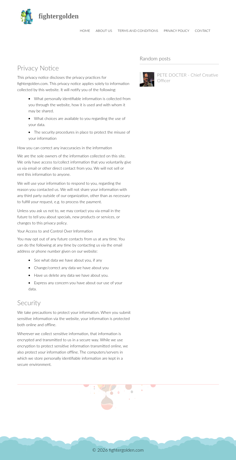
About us (104, 31)
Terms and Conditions (138, 31)
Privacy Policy (176, 31)
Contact (202, 31)
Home (85, 31)
